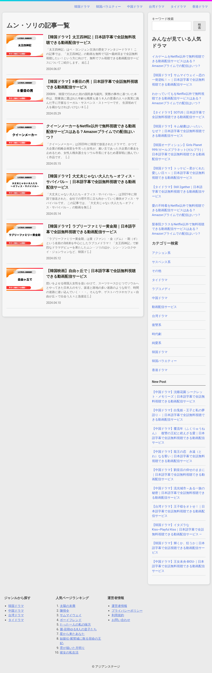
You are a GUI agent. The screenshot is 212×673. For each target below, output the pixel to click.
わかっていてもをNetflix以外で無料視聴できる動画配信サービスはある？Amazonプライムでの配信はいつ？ (178, 98)
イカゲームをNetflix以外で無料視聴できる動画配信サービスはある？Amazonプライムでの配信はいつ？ (178, 61)
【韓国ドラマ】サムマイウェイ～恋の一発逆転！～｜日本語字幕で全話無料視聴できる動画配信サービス (178, 79)
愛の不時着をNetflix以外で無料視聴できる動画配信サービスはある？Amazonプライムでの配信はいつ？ (178, 210)
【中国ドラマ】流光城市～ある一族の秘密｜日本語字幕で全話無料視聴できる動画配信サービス (178, 492)
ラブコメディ (161, 289)
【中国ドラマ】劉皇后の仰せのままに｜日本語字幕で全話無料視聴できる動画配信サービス (178, 474)
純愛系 (156, 343)
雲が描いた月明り (72, 648)
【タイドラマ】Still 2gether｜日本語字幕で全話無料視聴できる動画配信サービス (178, 191)
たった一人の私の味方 (75, 624)
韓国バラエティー (108, 6)
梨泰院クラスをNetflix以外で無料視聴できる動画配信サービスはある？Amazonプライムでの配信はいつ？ (178, 228)
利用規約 (118, 615)
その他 (156, 271)
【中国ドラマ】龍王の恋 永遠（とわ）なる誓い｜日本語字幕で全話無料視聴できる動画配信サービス (178, 456)
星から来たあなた (72, 634)
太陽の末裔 (67, 606)
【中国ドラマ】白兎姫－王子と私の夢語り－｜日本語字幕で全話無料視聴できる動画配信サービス (178, 414)
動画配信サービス (164, 307)
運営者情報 (119, 606)
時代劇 (156, 334)
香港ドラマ (200, 6)
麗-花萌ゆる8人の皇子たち (78, 629)
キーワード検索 (163, 19)
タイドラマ (178, 6)
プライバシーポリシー (127, 611)
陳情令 (64, 611)
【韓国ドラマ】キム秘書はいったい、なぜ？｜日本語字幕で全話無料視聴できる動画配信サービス (178, 130)
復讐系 (156, 325)
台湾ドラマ (156, 6)
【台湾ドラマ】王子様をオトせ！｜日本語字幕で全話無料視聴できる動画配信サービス (178, 511)
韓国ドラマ (82, 6)
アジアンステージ (107, 666)
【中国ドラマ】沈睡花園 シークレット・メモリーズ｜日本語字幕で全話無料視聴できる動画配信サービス (178, 396)
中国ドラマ (135, 6)
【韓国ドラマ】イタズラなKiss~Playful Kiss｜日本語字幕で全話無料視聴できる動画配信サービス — (178, 529)
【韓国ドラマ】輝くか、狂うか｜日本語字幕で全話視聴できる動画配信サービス (178, 547)
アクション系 (161, 253)
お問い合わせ (121, 620)
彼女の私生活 (69, 652)
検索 (199, 26)
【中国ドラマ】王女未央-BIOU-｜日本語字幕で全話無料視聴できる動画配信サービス (178, 566)
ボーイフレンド (71, 620)
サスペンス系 (161, 262)
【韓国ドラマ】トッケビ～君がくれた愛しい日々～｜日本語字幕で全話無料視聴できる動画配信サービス (178, 173)
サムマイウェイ (71, 615)
